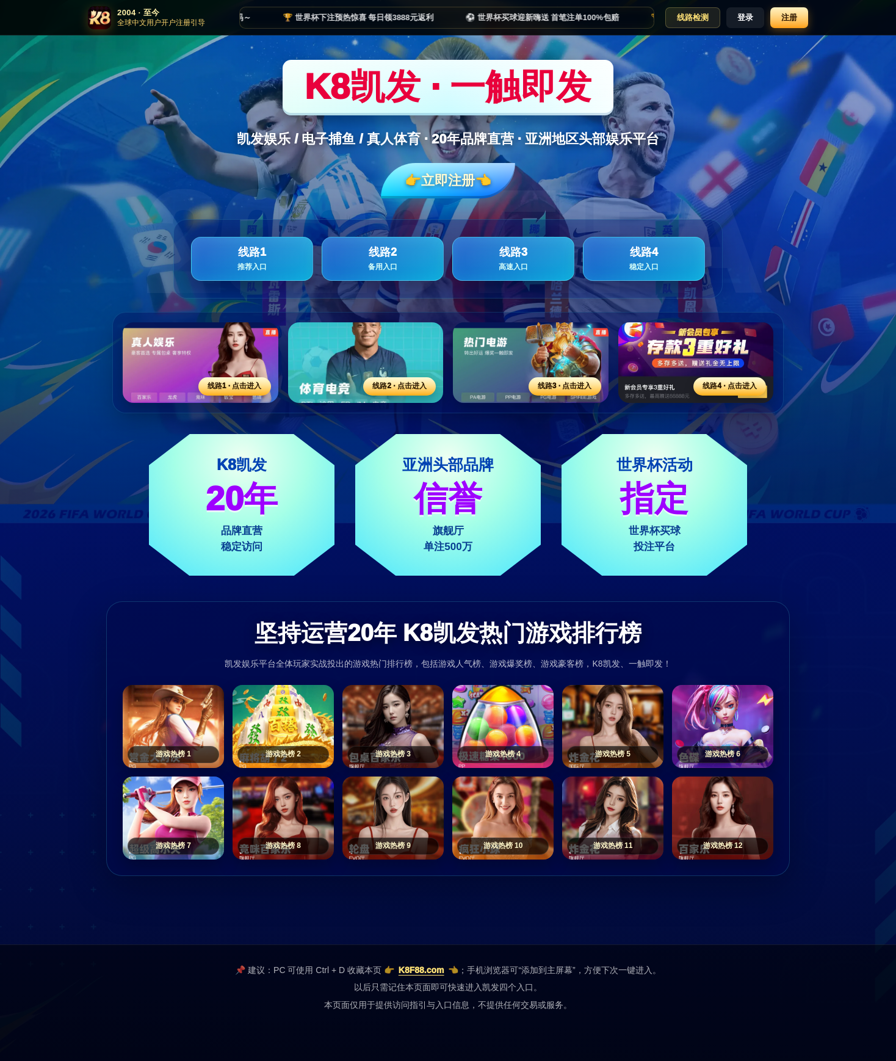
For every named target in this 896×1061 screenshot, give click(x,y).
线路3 (513, 259)
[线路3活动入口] (531, 362)
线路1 (252, 259)
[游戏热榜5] (612, 726)
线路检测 (693, 17)
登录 (745, 17)
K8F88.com (421, 970)
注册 (789, 17)
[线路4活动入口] (696, 362)
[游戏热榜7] (173, 818)
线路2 (382, 259)
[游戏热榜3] (393, 726)
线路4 (644, 259)
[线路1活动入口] (200, 362)
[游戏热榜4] (503, 726)
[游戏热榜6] (722, 726)
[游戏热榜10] (503, 818)
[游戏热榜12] (722, 818)
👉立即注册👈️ (448, 180)
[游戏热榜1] (173, 726)
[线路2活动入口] (366, 362)
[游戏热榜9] (393, 818)
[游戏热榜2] (283, 726)
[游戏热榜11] (612, 818)
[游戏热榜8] (283, 818)
